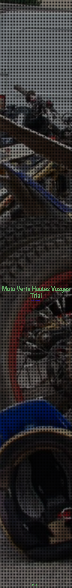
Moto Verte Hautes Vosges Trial (36, 292)
